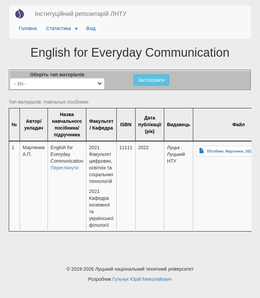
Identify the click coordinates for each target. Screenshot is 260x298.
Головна (28, 28)
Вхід (90, 28)
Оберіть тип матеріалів (57, 74)
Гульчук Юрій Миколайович (142, 279)
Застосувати (151, 80)
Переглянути (65, 167)
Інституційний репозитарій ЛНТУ (80, 13)
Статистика (59, 30)
